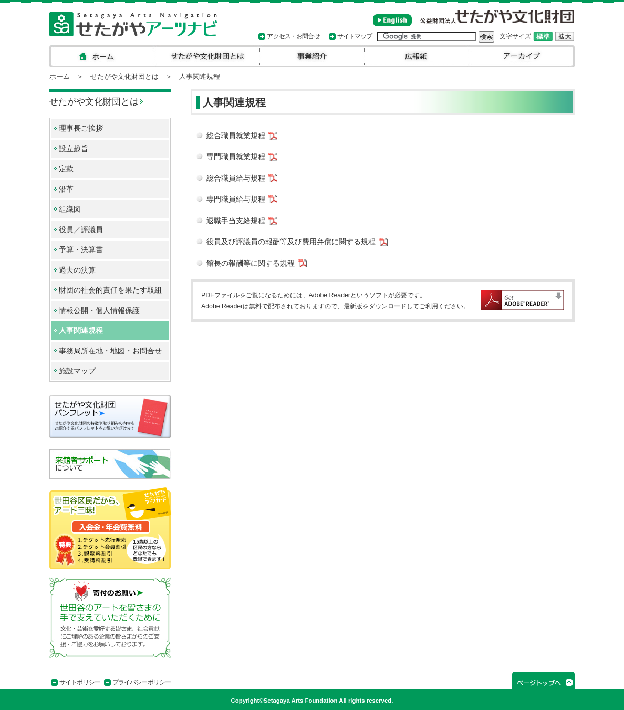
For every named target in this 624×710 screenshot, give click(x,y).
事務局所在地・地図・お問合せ (110, 351)
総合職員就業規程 (235, 136)
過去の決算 (77, 270)
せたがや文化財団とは (124, 76)
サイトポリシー (79, 682)
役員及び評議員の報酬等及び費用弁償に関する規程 (291, 242)
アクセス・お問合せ (293, 36)
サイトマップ (354, 36)
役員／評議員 (81, 230)
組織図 (70, 209)
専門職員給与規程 (235, 199)
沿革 (66, 189)
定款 (66, 169)
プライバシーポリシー (141, 682)
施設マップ (77, 371)
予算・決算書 (81, 250)
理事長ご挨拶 (81, 128)
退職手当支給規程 (235, 221)
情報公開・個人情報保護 (99, 311)
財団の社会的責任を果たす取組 (110, 290)
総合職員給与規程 (235, 178)
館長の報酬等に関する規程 (250, 263)
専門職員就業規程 (235, 157)
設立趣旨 (73, 149)
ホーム (59, 76)
